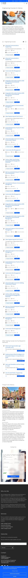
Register (17, 54)
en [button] (24, 1)
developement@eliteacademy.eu (8, 561)
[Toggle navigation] (26, 3)
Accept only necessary (15, 573)
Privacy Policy (15, 571)
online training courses (6, 528)
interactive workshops (6, 525)
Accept (14, 576)
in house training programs (7, 526)
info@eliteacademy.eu (5, 557)
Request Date (21, 350)
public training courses (6, 523)
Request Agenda (9, 54)
